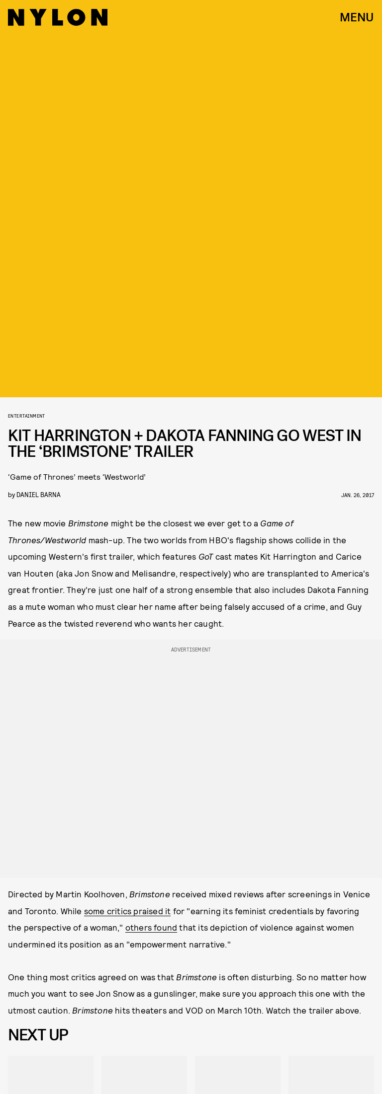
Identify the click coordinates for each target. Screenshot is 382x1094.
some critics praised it (127, 911)
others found (151, 927)
